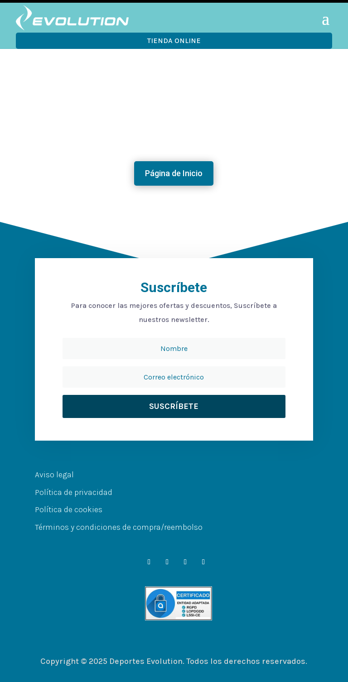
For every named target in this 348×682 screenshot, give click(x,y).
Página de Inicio (174, 173)
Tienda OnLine (174, 40)
